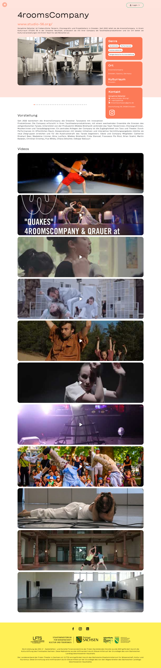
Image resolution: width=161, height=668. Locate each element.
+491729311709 (115, 100)
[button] (4, 4)
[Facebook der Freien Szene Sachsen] (73, 629)
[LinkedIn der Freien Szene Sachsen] (87, 629)
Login (135, 5)
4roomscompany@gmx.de (121, 103)
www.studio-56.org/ (35, 24)
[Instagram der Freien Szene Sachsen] (80, 629)
